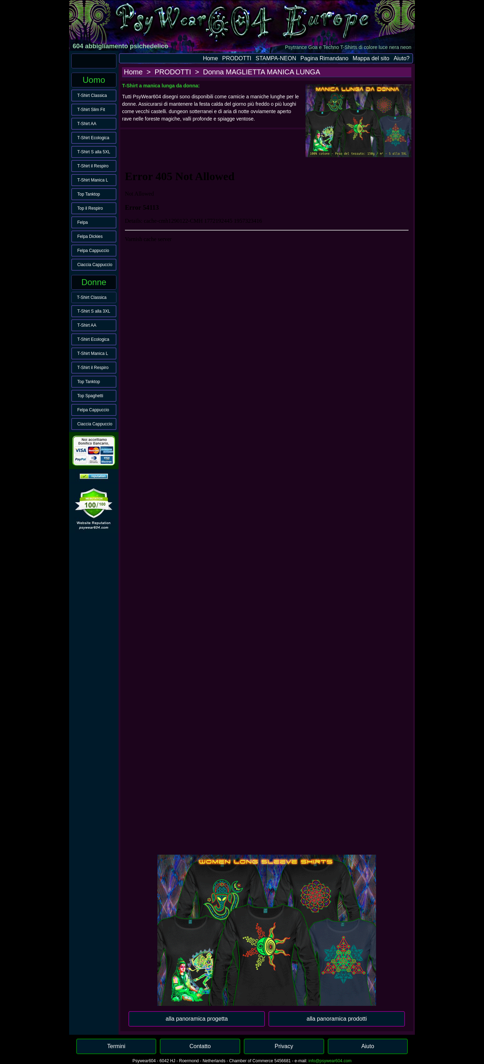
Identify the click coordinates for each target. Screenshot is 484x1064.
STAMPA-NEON (276, 58)
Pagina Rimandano (324, 58)
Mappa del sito (371, 58)
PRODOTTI (237, 58)
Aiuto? (402, 58)
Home (210, 58)
